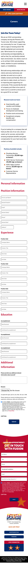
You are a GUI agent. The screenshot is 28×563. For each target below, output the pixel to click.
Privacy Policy (11, 410)
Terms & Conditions (10, 560)
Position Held (4, 239)
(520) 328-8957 (14, 527)
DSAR (23, 560)
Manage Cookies (18, 560)
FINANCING (14, 537)
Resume (3, 387)
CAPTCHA (3, 416)
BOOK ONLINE (21, 9)
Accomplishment (5, 321)
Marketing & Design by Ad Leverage (14, 561)
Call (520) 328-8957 (14, 13)
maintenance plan (14, 532)
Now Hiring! (7, 9)
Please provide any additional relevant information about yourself (11, 374)
